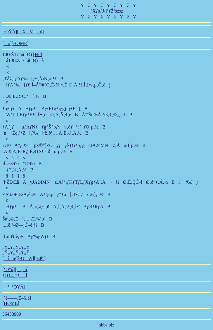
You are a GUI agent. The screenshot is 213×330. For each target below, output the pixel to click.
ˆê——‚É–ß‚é (17, 298)
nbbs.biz (107, 324)
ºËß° (40, 258)
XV (26, 31)
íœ (10, 258)
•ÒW (25, 258)
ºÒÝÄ (9, 31)
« (7, 43)
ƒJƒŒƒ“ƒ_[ (14, 275)
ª (6, 286)
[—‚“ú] (22, 269)
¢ (39, 31)
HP (38, 54)
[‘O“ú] (8, 269)
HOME (20, 43)
